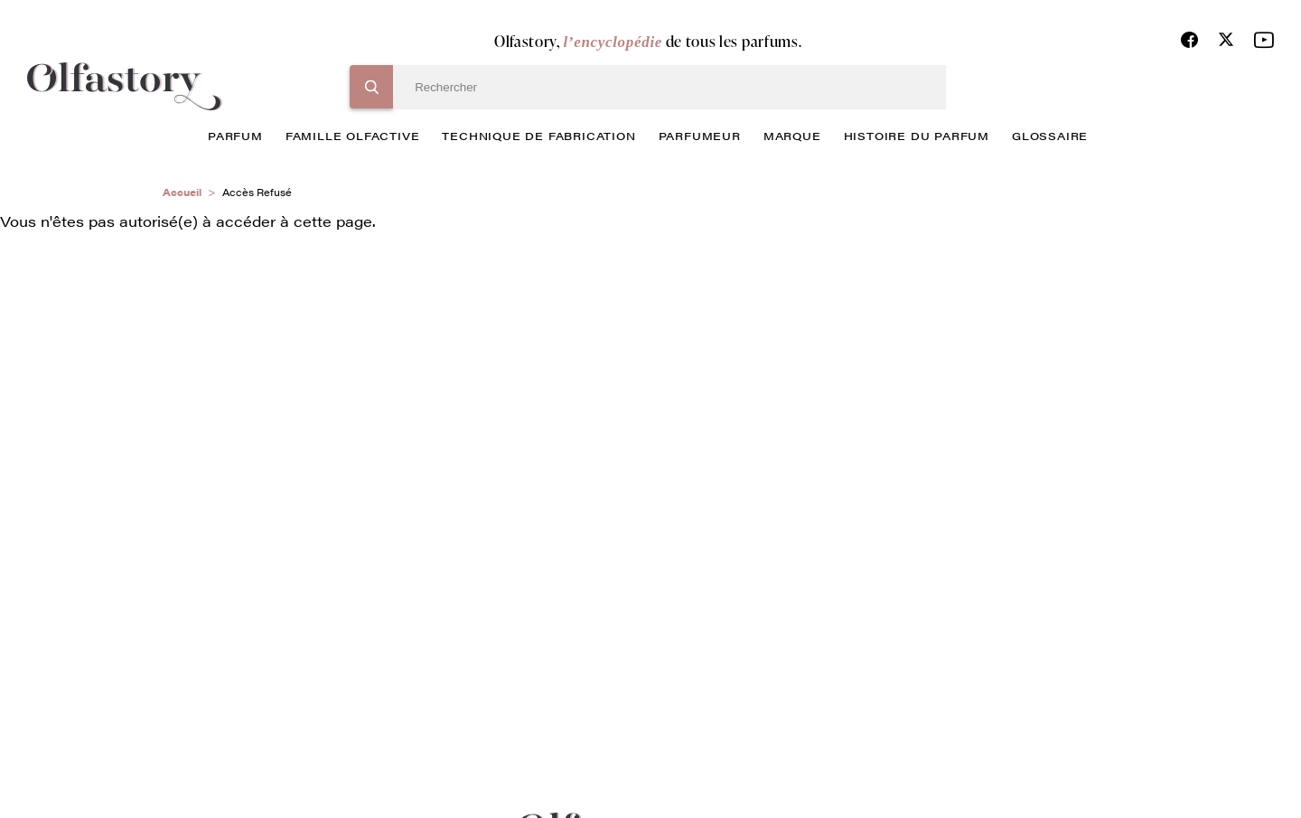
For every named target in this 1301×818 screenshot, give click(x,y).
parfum (235, 135)
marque (792, 135)
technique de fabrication (538, 135)
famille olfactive (352, 135)
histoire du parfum (916, 135)
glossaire (1050, 135)
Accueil (182, 192)
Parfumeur (700, 135)
